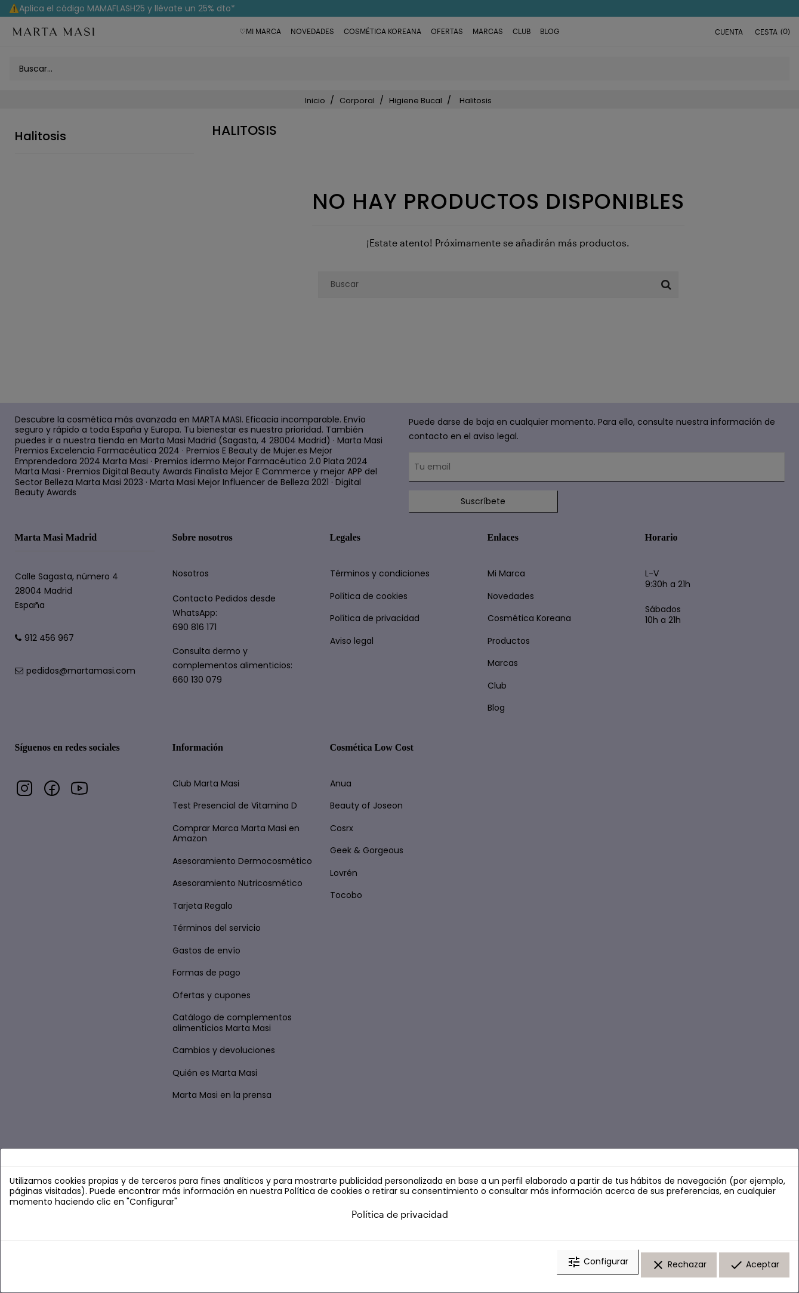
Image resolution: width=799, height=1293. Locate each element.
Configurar (597, 1271)
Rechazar (679, 1271)
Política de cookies (323, 1200)
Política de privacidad (399, 1223)
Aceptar (754, 1271)
